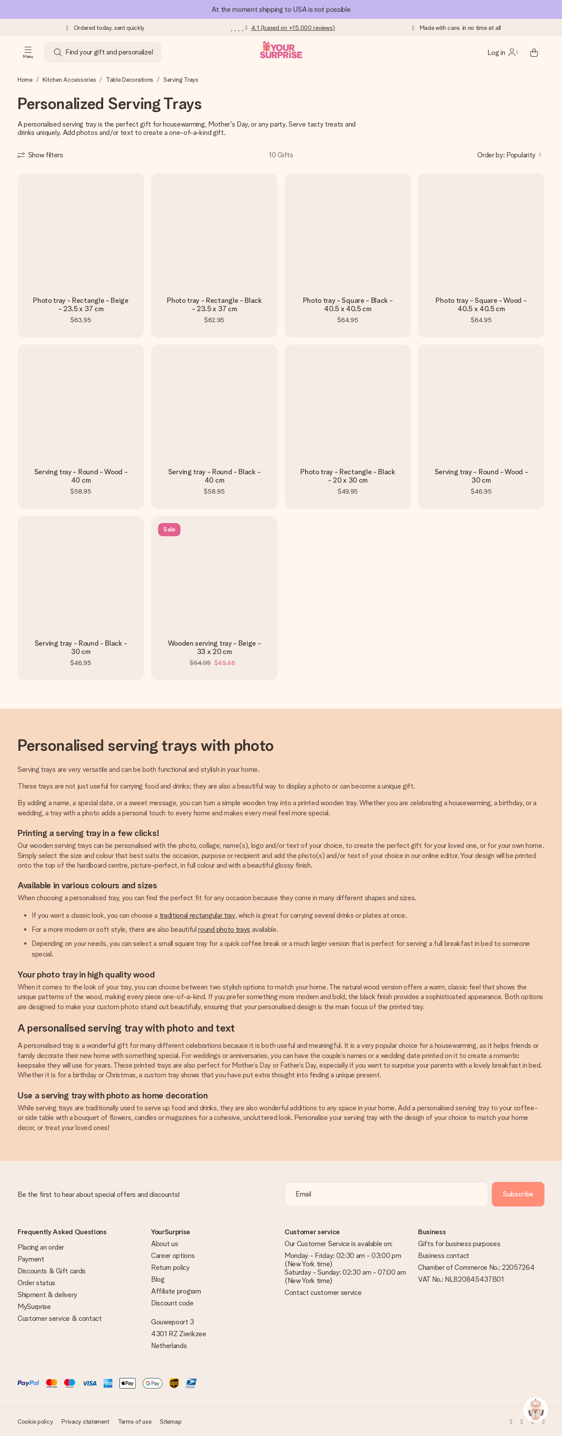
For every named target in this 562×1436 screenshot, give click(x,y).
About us (164, 1244)
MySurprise (34, 1306)
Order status (36, 1283)
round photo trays (224, 929)
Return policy (170, 1267)
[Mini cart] (533, 52)
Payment (31, 1259)
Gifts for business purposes (459, 1244)
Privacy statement (85, 1421)
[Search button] (57, 52)
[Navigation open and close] (28, 52)
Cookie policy (35, 1421)
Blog (158, 1279)
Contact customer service (323, 1292)
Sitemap (170, 1421)
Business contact (443, 1255)
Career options (173, 1255)
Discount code (172, 1303)
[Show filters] (40, 155)
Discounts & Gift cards (52, 1271)
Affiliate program (176, 1291)
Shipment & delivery (47, 1295)
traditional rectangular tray (197, 915)
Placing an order (41, 1247)
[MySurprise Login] (502, 52)
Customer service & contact (60, 1318)
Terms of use (134, 1421)
